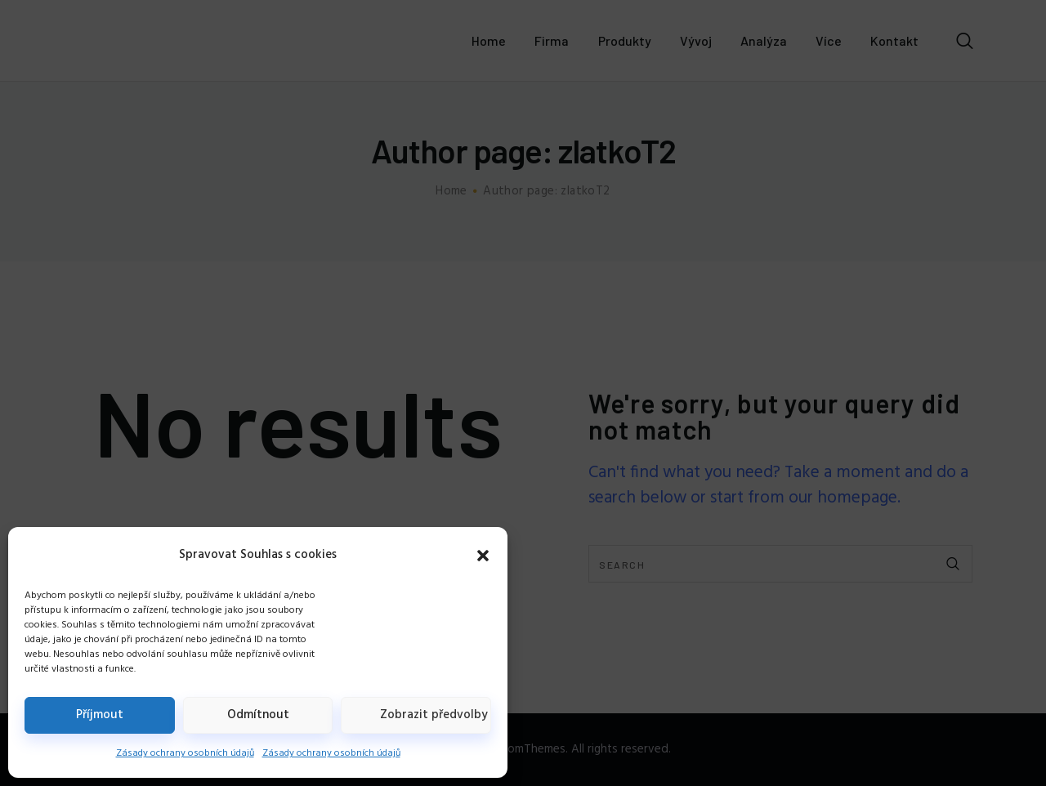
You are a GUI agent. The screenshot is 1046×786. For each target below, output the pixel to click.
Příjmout (99, 715)
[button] (483, 555)
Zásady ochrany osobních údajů (185, 753)
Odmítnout (258, 715)
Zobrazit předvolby (434, 715)
